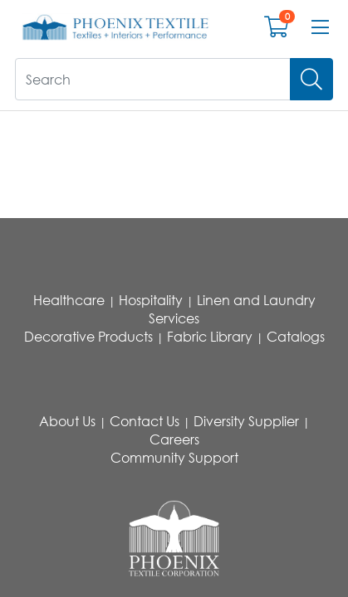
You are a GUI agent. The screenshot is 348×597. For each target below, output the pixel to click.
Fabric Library (209, 336)
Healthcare (69, 300)
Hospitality (151, 300)
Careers (174, 439)
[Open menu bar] (320, 27)
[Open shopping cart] (276, 30)
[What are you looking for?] (153, 79)
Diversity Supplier (246, 421)
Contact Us (144, 421)
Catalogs (296, 336)
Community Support (174, 457)
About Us (67, 421)
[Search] (311, 79)
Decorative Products (88, 336)
